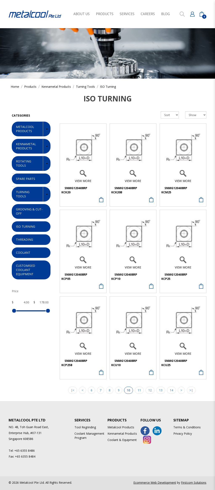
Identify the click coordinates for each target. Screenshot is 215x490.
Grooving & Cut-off (29, 211)
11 (139, 390)
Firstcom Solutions (193, 483)
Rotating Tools (23, 163)
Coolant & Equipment (122, 440)
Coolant (23, 253)
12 (150, 390)
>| (191, 390)
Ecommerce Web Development (154, 483)
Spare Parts (25, 179)
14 (171, 390)
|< (72, 390)
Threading (24, 240)
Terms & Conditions (187, 427)
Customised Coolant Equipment (25, 270)
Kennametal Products (56, 87)
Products (30, 87)
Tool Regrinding (85, 427)
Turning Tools (85, 87)
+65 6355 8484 (25, 456)
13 (160, 390)
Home (15, 87)
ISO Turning (108, 87)
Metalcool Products (25, 129)
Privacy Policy (182, 434)
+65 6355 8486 (24, 451)
